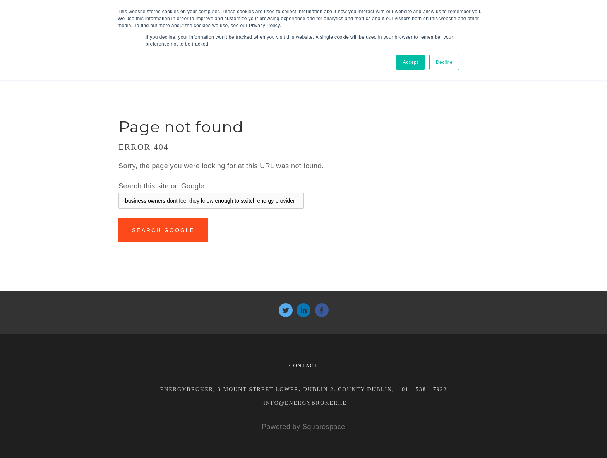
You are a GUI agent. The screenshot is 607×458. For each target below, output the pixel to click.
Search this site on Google (161, 186)
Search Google (163, 230)
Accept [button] (410, 62)
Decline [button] (444, 62)
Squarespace (323, 427)
